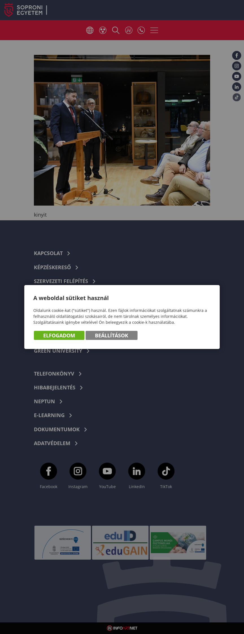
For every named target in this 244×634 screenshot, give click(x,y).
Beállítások (111, 335)
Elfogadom (59, 335)
